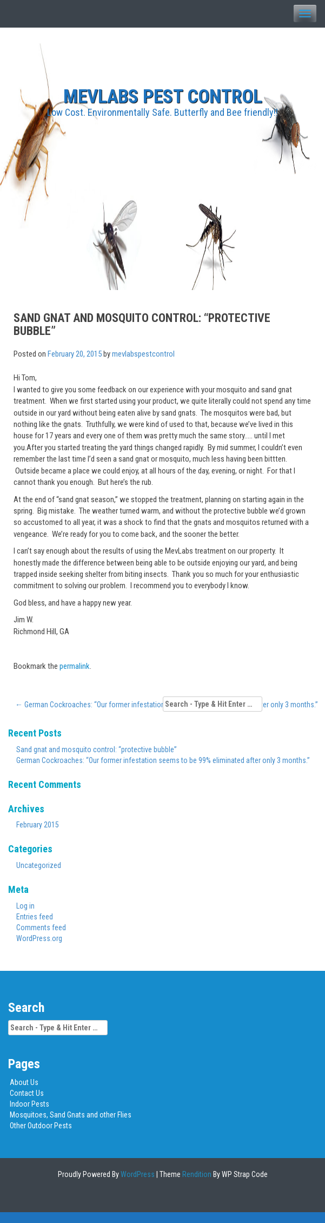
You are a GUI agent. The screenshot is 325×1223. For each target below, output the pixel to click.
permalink (74, 666)
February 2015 (37, 824)
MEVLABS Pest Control (162, 97)
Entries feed (34, 916)
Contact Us (27, 1093)
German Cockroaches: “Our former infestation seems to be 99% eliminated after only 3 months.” (163, 760)
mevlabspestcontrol (143, 354)
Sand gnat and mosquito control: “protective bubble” (96, 749)
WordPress (137, 1174)
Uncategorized (38, 865)
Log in (25, 906)
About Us (24, 1082)
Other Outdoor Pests (41, 1125)
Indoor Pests (29, 1104)
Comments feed (41, 927)
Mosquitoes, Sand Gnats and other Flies (70, 1114)
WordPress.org (39, 938)
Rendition (196, 1174)
